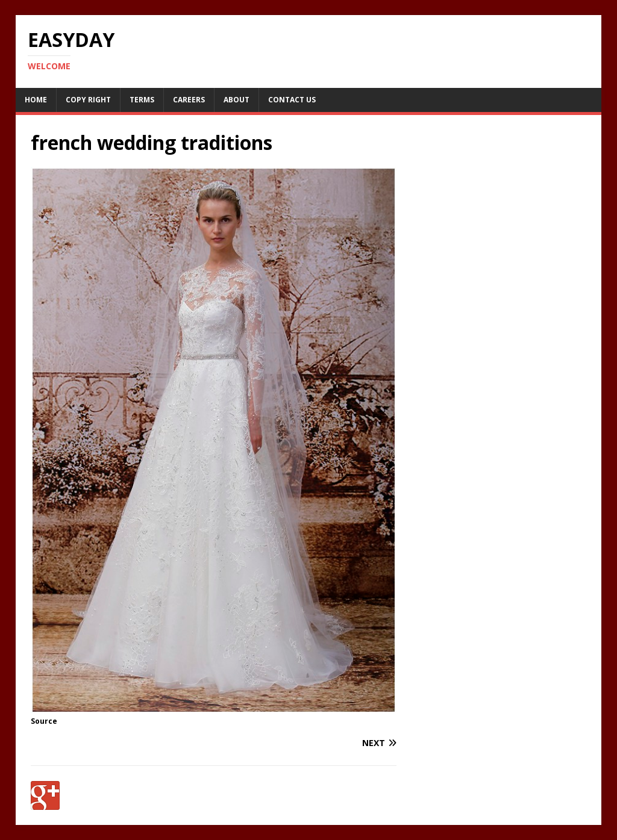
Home (36, 100)
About (236, 100)
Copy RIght (88, 100)
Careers (189, 100)
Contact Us (292, 100)
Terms (142, 100)
